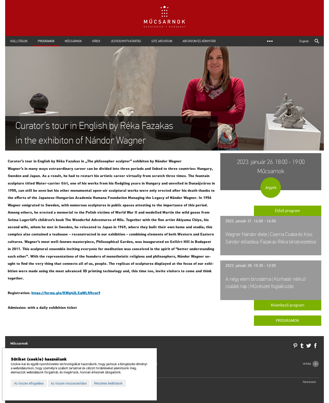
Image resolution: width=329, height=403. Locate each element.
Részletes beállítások (108, 383)
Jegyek (271, 187)
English (304, 41)
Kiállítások (19, 41)
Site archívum (161, 41)
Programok (46, 41)
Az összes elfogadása (28, 383)
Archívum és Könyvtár (199, 41)
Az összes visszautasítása (68, 383)
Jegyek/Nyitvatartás (126, 41)
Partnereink (309, 382)
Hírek (96, 41)
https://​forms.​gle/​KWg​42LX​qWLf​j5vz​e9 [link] (65, 293)
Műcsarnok (73, 41)
